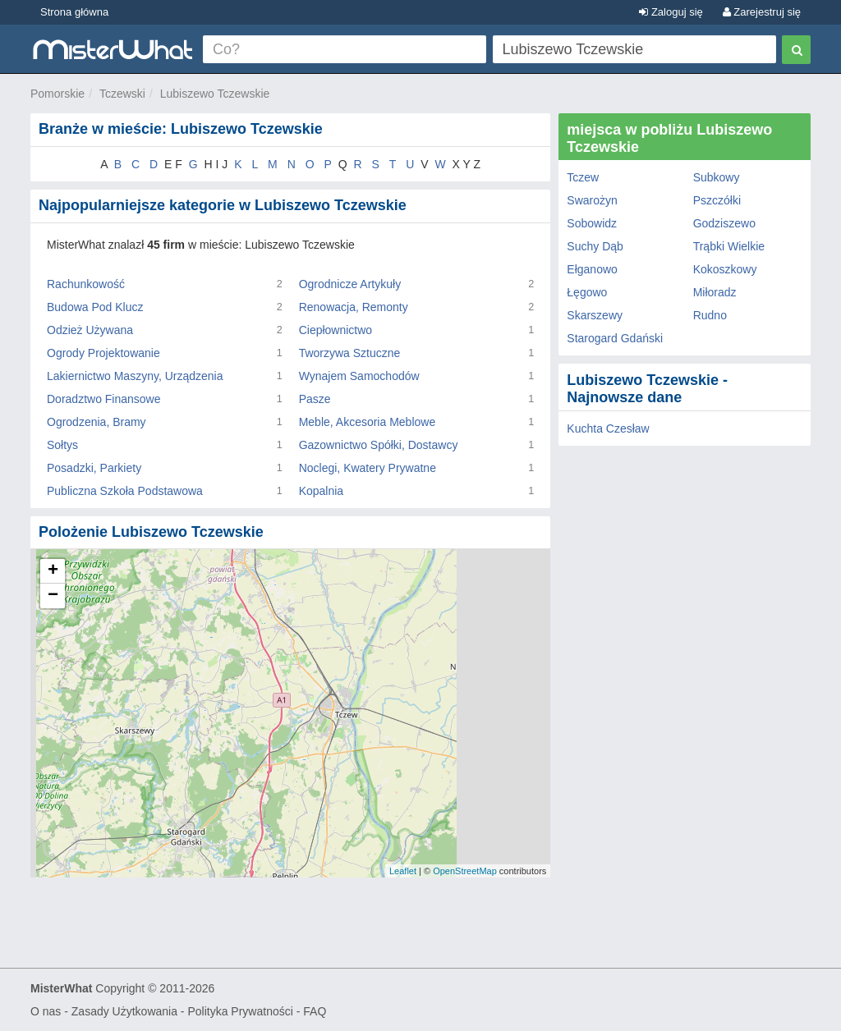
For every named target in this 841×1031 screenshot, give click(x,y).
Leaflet (402, 871)
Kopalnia (321, 490)
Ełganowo (592, 269)
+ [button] (53, 571)
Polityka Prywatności (239, 1011)
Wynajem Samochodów (359, 376)
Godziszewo (724, 223)
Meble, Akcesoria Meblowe (367, 421)
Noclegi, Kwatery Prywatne (367, 467)
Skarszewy (595, 315)
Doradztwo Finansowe (104, 399)
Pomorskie (57, 93)
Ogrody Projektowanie (103, 353)
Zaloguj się (670, 12)
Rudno (710, 315)
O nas (45, 1011)
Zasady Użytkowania (124, 1011)
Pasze (315, 399)
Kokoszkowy (725, 269)
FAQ (314, 1011)
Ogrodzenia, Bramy (96, 421)
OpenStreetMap (465, 871)
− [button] (53, 596)
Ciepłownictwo (335, 330)
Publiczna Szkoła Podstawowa (125, 490)
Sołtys (62, 444)
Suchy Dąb (595, 246)
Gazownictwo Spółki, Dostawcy (378, 444)
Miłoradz (715, 292)
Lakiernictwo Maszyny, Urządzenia (135, 376)
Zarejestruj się (762, 12)
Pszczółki (717, 200)
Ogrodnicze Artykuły (350, 284)
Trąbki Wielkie (729, 246)
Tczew (583, 177)
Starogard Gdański (615, 338)
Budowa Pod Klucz (95, 307)
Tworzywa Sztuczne (350, 353)
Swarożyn (592, 200)
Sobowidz (592, 223)
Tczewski (122, 93)
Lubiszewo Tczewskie (215, 93)
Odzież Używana (90, 330)
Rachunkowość (86, 284)
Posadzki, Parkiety (94, 467)
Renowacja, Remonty (353, 307)
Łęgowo (587, 292)
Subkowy (716, 177)
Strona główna (74, 12)
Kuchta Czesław (608, 428)
